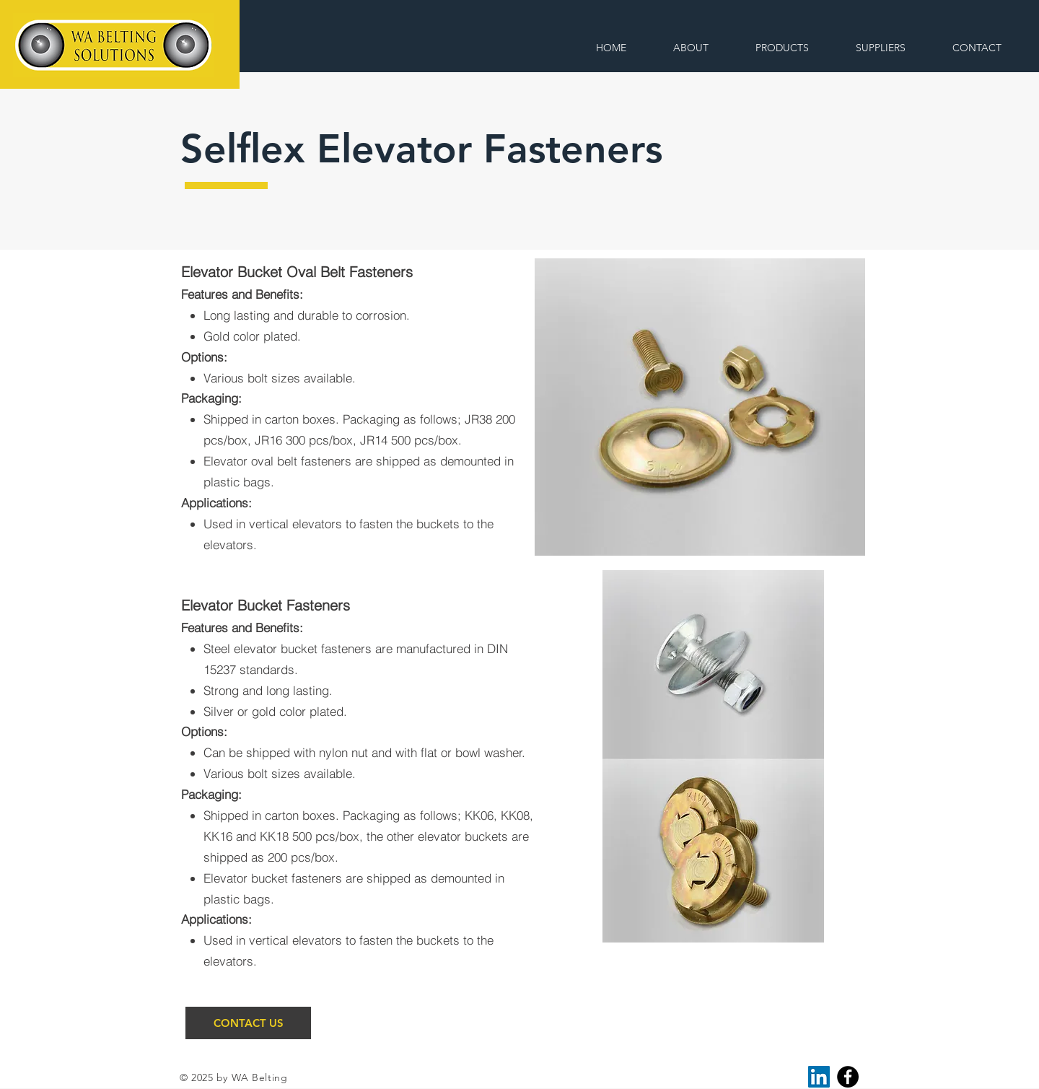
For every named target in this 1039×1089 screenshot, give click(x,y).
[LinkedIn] (819, 1077)
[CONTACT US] (248, 1023)
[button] (782, 48)
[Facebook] (848, 1077)
